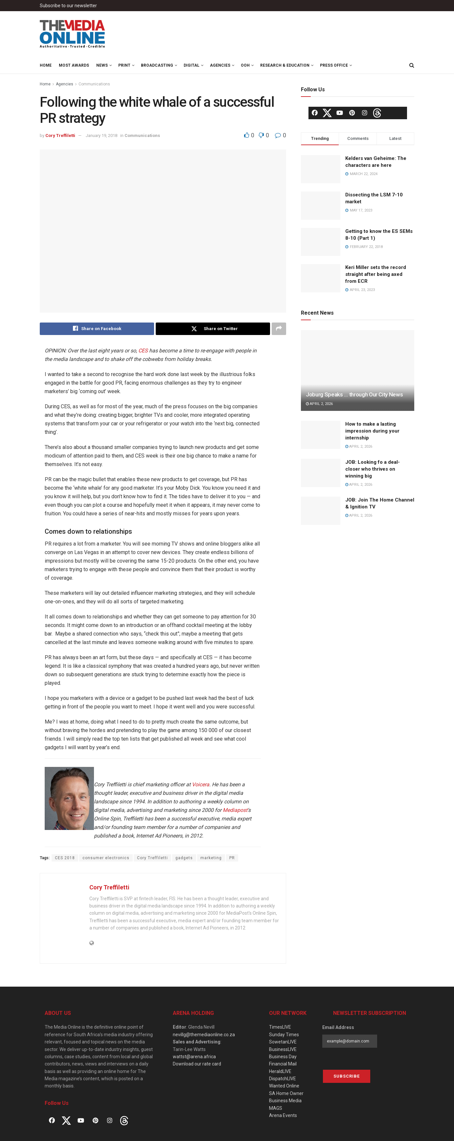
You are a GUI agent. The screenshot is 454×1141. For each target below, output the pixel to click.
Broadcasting (157, 65)
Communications (94, 84)
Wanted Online (284, 1086)
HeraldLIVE (280, 1071)
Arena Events (283, 1115)
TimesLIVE (280, 1027)
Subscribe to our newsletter (68, 5)
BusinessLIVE (283, 1049)
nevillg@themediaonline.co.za (204, 1034)
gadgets (184, 858)
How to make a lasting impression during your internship (372, 431)
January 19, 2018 (101, 135)
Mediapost (235, 810)
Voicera (200, 785)
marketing (211, 858)
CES (143, 350)
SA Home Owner (286, 1093)
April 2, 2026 (319, 404)
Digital (191, 65)
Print (124, 65)
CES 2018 (65, 858)
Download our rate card (197, 1064)
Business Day (283, 1056)
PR (232, 858)
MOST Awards (74, 65)
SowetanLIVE (283, 1041)
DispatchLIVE (282, 1078)
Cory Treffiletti (60, 135)
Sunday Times (284, 1034)
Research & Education (284, 65)
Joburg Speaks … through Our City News (354, 394)
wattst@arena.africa (194, 1056)
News (102, 65)
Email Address (338, 1027)
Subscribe (346, 1076)
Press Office (334, 65)
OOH (245, 65)
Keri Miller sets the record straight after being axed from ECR (375, 274)
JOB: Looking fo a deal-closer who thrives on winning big (372, 469)
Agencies (220, 65)
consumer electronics (105, 858)
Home (46, 65)
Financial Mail (283, 1064)
